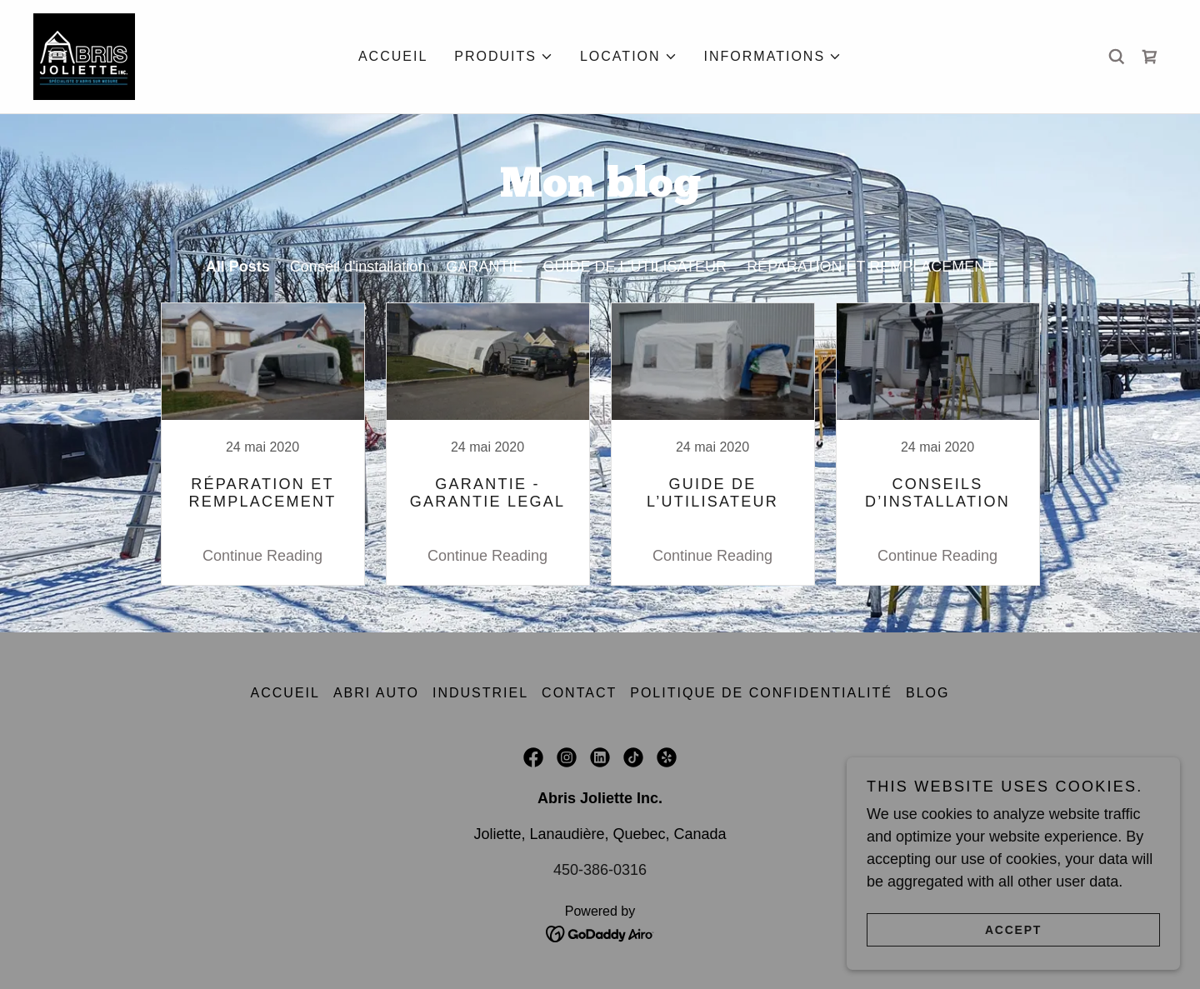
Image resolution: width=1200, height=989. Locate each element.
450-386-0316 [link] (600, 870)
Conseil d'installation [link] (358, 266)
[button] (503, 57)
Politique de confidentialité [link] (761, 693)
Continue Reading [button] (262, 555)
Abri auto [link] (376, 693)
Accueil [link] (393, 56)
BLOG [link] (927, 693)
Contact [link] (579, 693)
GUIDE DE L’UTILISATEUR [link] (634, 266)
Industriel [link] (480, 693)
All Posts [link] (238, 266)
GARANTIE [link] (484, 266)
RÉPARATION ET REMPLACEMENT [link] (870, 266)
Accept (1013, 929)
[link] (84, 55)
